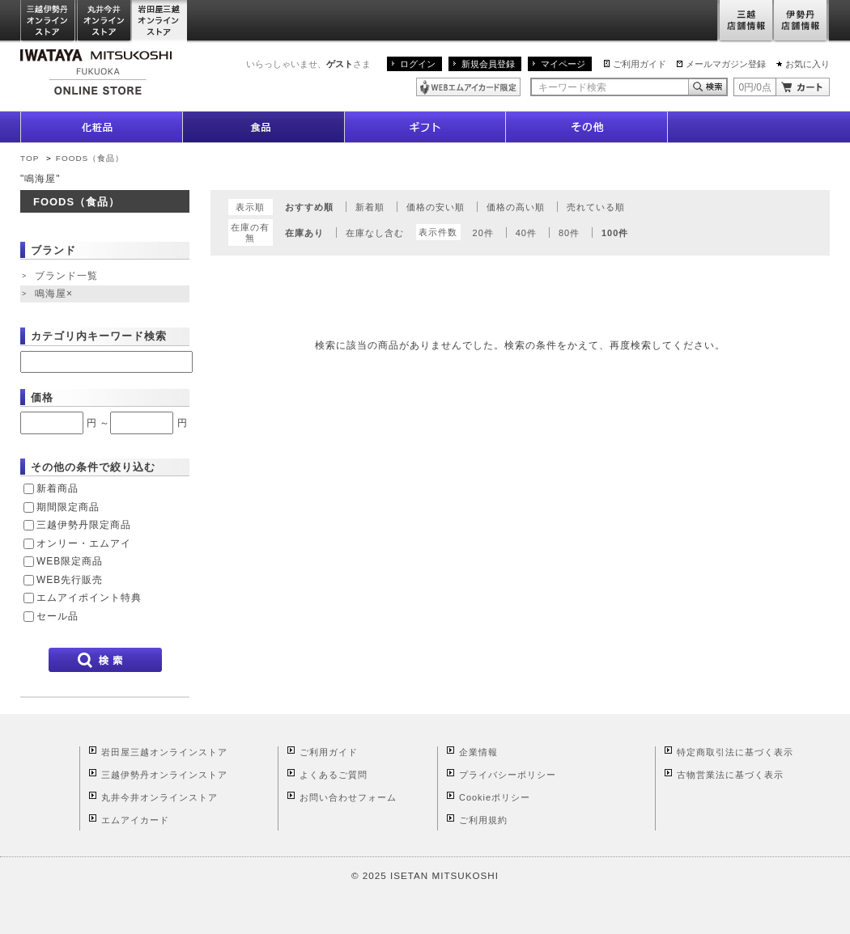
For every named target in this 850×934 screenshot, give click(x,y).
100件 (614, 233)
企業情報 (478, 752)
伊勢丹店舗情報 (801, 21)
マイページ (563, 64)
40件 (526, 233)
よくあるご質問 (334, 775)
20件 (483, 233)
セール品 (57, 616)
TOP (29, 158)
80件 (569, 233)
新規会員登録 (488, 64)
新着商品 (57, 488)
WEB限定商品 (69, 561)
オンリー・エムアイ (83, 543)
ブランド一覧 (66, 275)
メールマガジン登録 (726, 64)
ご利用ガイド (639, 64)
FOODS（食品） (90, 158)
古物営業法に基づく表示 (730, 775)
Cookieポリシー (494, 797)
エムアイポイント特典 (89, 597)
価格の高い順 (516, 207)
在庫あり (304, 233)
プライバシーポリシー (507, 775)
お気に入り (807, 64)
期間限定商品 (68, 507)
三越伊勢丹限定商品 (83, 524)
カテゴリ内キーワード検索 (99, 336)
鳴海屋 (55, 294)
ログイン (418, 64)
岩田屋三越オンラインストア (160, 21)
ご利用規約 (483, 820)
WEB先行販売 (69, 579)
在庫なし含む (375, 233)
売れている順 (596, 207)
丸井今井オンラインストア (104, 21)
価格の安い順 (435, 207)
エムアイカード (135, 820)
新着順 (370, 207)
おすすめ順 (309, 207)
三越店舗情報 (745, 21)
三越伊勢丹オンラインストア (48, 21)
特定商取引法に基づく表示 (735, 752)
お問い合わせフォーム (348, 797)
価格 (42, 397)
